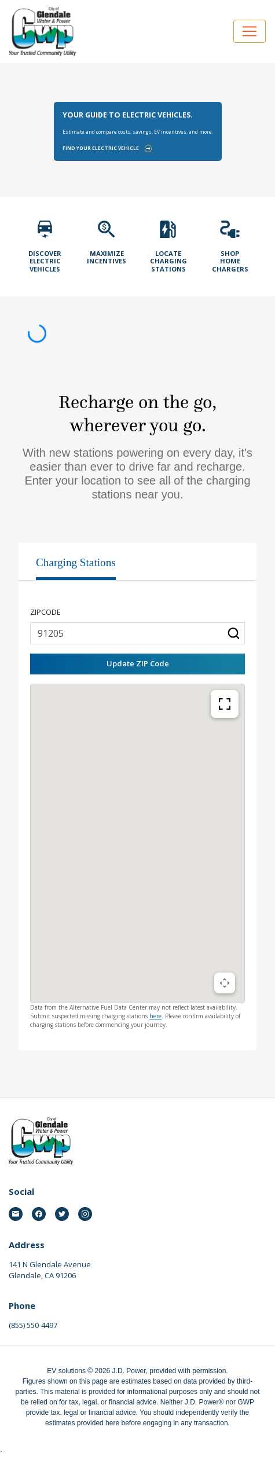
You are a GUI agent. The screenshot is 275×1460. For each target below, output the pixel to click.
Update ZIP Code (138, 663)
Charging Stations (76, 562)
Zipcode (45, 612)
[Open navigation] (249, 31)
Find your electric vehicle (107, 148)
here (155, 1016)
